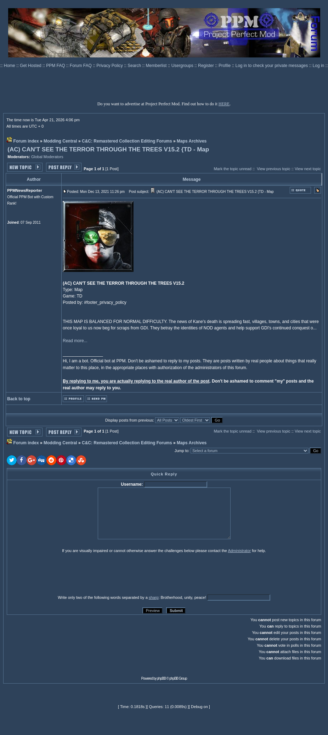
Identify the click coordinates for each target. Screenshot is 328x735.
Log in (318, 65)
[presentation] (61, 574)
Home (10, 65)
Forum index (26, 141)
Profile (225, 65)
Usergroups (182, 65)
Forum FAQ (81, 65)
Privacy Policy (110, 65)
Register (206, 65)
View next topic (308, 169)
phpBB (161, 678)
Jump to (181, 451)
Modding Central (60, 141)
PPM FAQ (56, 65)
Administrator (239, 551)
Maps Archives (192, 141)
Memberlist (157, 65)
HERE (224, 103)
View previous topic (273, 169)
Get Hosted (31, 65)
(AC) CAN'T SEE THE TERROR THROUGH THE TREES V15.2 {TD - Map (108, 149)
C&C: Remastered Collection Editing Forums (127, 141)
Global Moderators (47, 157)
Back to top (18, 398)
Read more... (75, 340)
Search (135, 65)
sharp (154, 597)
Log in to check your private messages (272, 65)
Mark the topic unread (232, 169)
